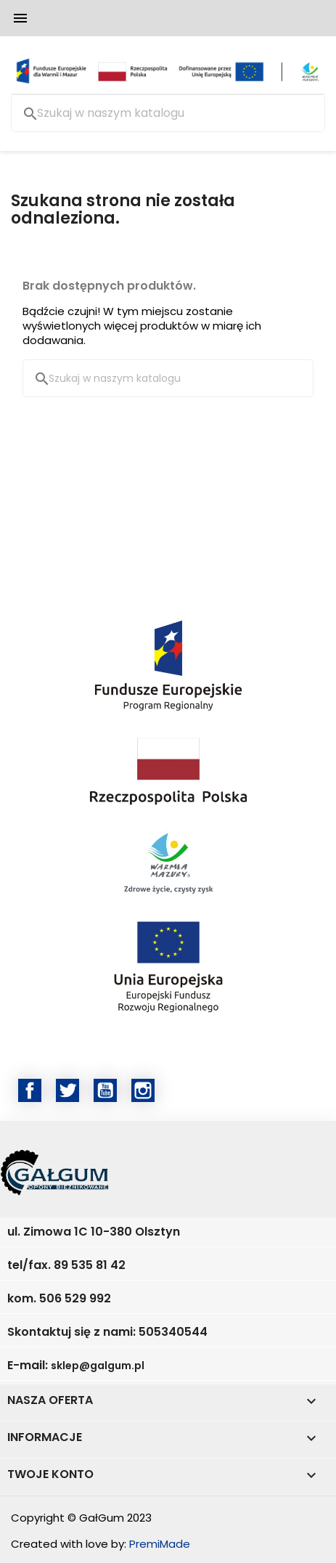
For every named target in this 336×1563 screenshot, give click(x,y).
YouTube (105, 1090)
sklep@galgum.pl (97, 1365)
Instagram (143, 1090)
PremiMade (159, 1543)
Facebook (29, 1090)
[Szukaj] (168, 113)
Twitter (67, 1090)
